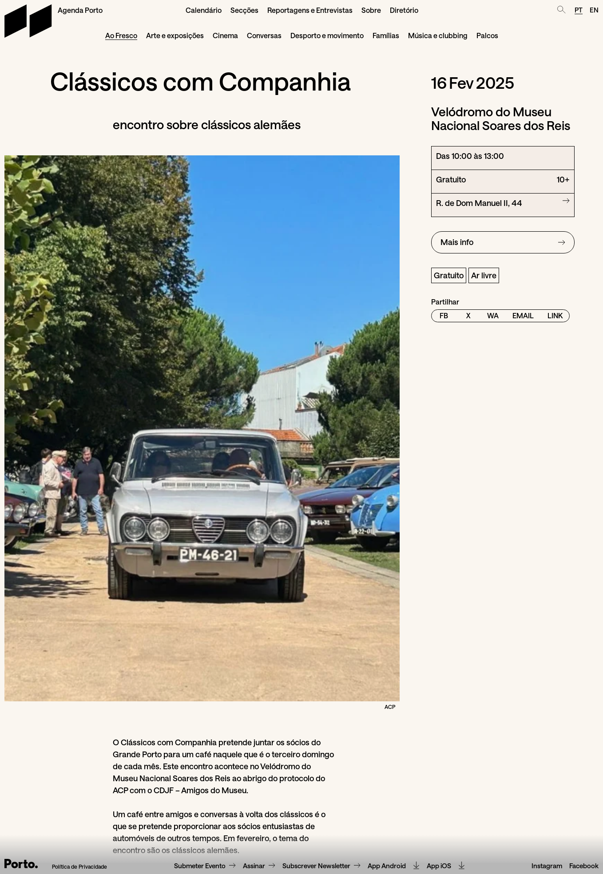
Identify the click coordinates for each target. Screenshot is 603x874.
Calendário (204, 10)
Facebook (584, 866)
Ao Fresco (121, 35)
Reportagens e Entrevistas (310, 10)
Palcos (487, 35)
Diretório (404, 10)
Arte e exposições (175, 35)
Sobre (371, 10)
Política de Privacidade (79, 867)
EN (594, 10)
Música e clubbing (438, 35)
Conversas (264, 35)
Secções (244, 10)
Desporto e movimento (327, 35)
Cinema (225, 35)
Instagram (547, 866)
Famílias (386, 35)
